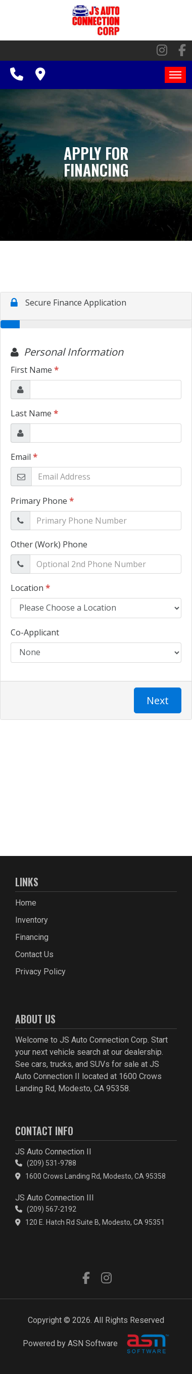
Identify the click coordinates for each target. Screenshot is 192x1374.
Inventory (31, 920)
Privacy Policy (40, 971)
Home (25, 903)
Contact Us (34, 954)
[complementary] (161, 1343)
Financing (32, 937)
